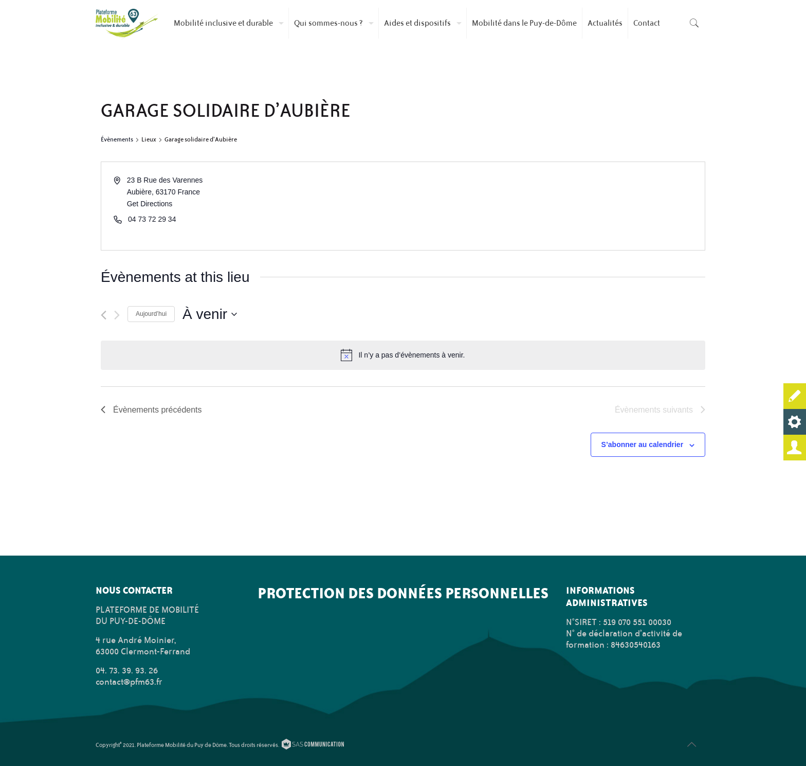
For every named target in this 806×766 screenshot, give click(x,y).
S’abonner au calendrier (642, 444)
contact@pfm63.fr (129, 681)
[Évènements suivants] (117, 315)
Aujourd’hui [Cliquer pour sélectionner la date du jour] (151, 313)
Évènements (117, 139)
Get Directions (150, 204)
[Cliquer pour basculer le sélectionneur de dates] (209, 314)
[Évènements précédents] (103, 315)
